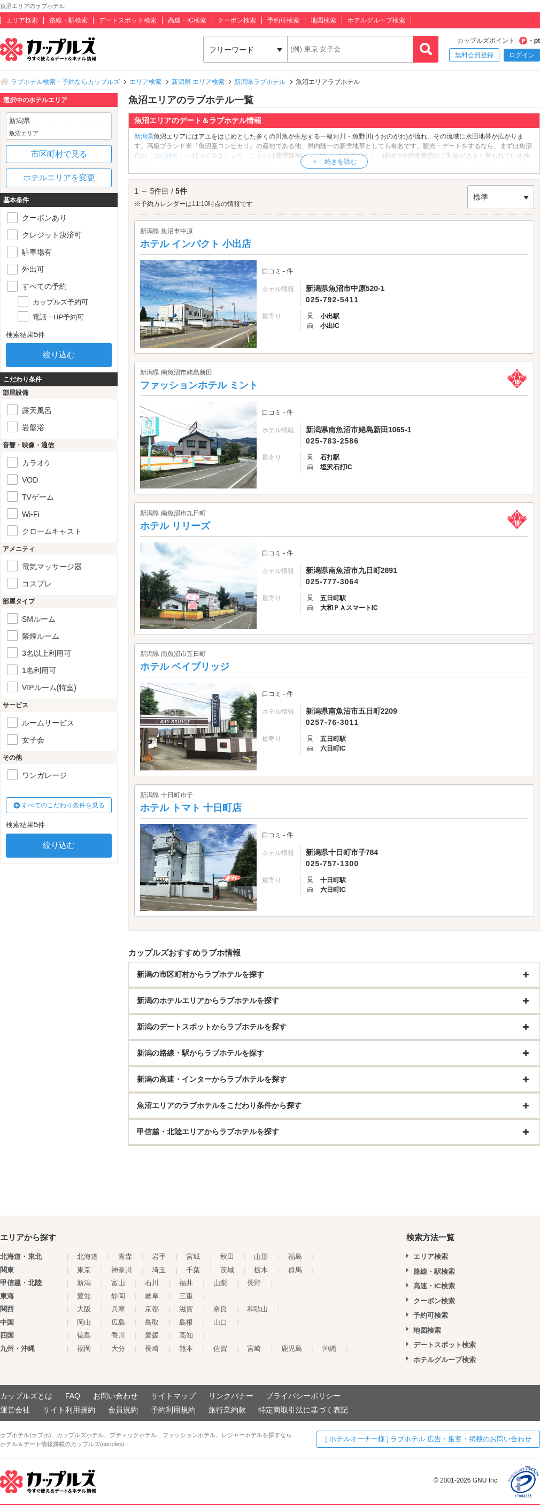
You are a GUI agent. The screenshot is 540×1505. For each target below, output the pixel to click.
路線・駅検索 (68, 20)
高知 (186, 1335)
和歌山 (257, 1309)
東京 (84, 1270)
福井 (186, 1283)
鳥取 (152, 1322)
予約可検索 (283, 20)
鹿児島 (291, 1348)
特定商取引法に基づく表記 (303, 1409)
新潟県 (143, 136)
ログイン (522, 55)
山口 (220, 1322)
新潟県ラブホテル (260, 82)
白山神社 (166, 155)
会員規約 (123, 1409)
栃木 (261, 1270)
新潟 (84, 1283)
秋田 (227, 1256)
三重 (186, 1296)
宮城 (193, 1256)
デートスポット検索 (128, 20)
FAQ (72, 1396)
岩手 (159, 1256)
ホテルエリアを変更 (59, 177)
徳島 (84, 1335)
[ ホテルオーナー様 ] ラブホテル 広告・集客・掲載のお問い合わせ (428, 1439)
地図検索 (323, 20)
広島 (118, 1322)
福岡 (84, 1348)
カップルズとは (26, 1396)
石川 (152, 1283)
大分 (118, 1348)
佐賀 (220, 1348)
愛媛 (152, 1335)
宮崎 (254, 1348)
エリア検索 (22, 20)
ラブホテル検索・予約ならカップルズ (65, 82)
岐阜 (152, 1296)
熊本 (186, 1348)
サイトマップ (173, 1396)
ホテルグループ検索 (376, 20)
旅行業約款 (227, 1409)
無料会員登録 (474, 55)
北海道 (87, 1256)
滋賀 (186, 1309)
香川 (118, 1335)
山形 (261, 1256)
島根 (186, 1322)
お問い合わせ (115, 1396)
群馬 (295, 1270)
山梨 (220, 1283)
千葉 (193, 1270)
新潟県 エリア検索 (198, 82)
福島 (295, 1256)
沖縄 (329, 1348)
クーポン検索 (237, 20)
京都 (152, 1309)
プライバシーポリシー (303, 1396)
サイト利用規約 (69, 1409)
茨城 (227, 1270)
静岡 (118, 1296)
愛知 (84, 1296)
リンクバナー (231, 1396)
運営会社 (15, 1409)
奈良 (220, 1309)
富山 (118, 1283)
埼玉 (159, 1270)
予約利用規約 (173, 1409)
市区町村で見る (59, 153)
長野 (254, 1283)
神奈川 (121, 1270)
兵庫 (118, 1309)
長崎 (152, 1348)
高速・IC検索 (187, 20)
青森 (125, 1256)
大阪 (84, 1309)
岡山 (84, 1322)
